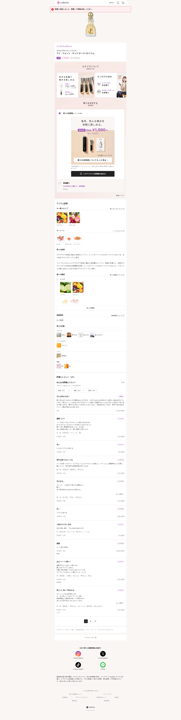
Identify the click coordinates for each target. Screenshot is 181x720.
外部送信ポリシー (102, 697)
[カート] (123, 2)
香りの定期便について (75, 694)
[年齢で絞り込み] (79, 390)
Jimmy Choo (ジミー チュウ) (66, 50)
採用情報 (106, 700)
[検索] (118, 2)
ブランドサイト (107, 694)
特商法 (117, 697)
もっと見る (90, 308)
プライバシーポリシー (82, 697)
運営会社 (74, 700)
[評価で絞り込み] (64, 390)
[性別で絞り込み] (93, 390)
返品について (120, 195)
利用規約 (65, 697)
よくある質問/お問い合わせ (90, 690)
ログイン (111, 2)
